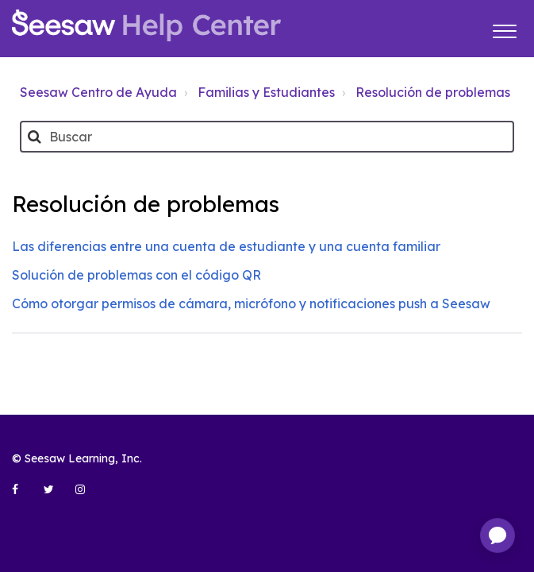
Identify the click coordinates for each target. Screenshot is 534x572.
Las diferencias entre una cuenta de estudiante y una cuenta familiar (226, 246)
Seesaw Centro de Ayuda (98, 92)
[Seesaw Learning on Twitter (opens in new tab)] (55, 496)
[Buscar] (267, 137)
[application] (497, 535)
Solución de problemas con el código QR (136, 275)
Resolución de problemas (432, 92)
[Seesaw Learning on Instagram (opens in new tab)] (87, 496)
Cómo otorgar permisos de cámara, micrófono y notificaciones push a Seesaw (251, 303)
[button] (504, 29)
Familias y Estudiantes (266, 92)
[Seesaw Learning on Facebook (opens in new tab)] (24, 496)
